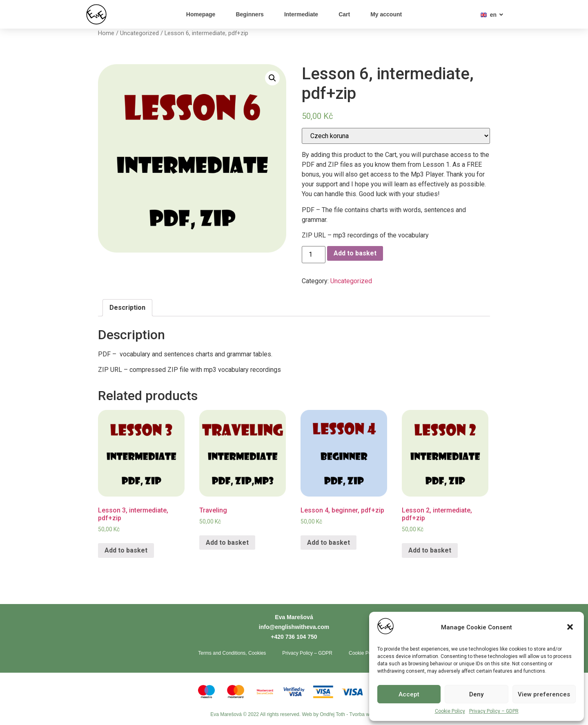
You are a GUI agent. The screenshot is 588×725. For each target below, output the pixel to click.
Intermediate (301, 14)
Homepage (201, 14)
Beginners (249, 14)
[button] (571, 628)
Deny (476, 694)
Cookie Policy (450, 711)
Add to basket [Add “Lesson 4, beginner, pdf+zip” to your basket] (328, 542)
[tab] (127, 307)
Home (106, 33)
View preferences (544, 694)
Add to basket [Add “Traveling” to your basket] (227, 542)
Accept (409, 694)
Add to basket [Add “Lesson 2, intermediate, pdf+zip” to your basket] (429, 550)
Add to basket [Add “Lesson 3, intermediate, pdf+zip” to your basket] (126, 550)
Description (127, 307)
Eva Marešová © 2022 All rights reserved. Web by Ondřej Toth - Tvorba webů (294, 715)
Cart (344, 14)
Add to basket (355, 253)
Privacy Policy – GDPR (494, 711)
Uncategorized (139, 33)
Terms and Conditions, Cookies (232, 653)
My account (386, 14)
